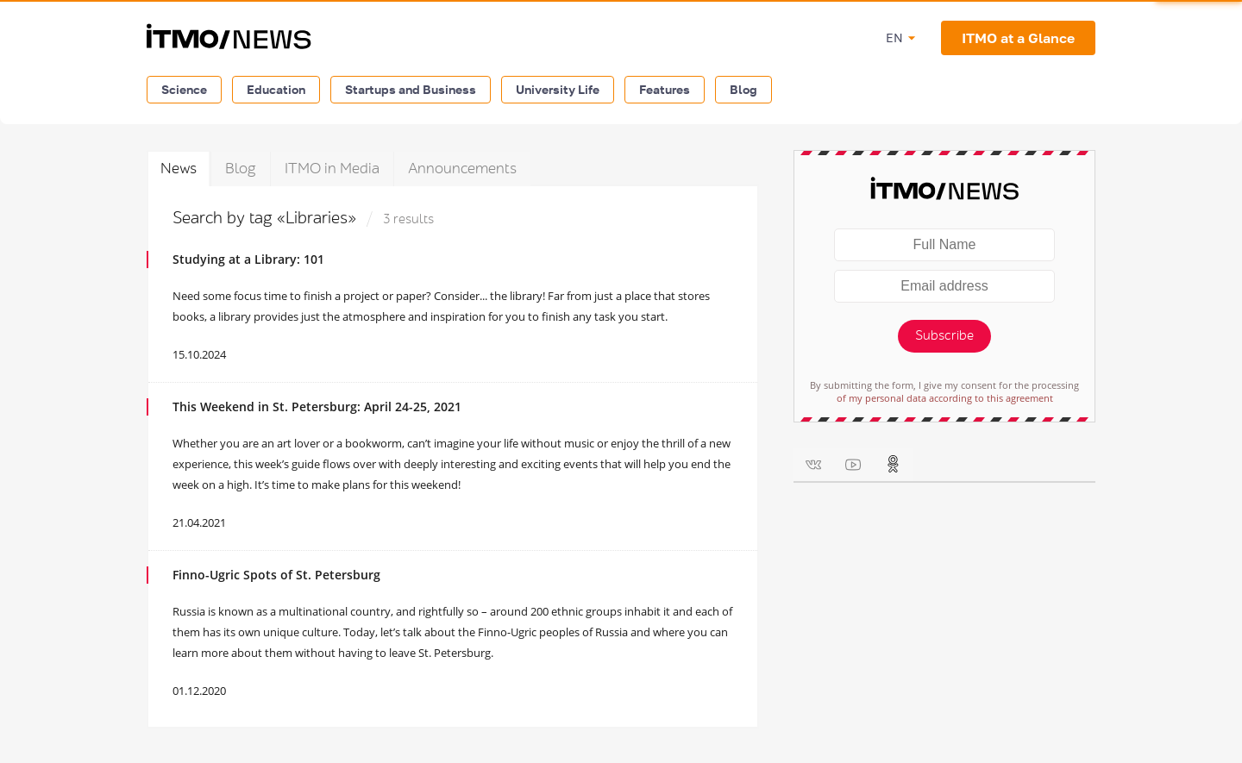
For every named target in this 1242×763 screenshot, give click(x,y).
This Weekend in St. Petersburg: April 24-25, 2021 (316, 406)
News (178, 168)
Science (184, 89)
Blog (743, 89)
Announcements (462, 168)
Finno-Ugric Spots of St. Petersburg (276, 574)
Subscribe (944, 336)
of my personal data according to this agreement (945, 397)
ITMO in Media (332, 168)
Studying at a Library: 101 (248, 259)
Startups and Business (410, 89)
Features (664, 89)
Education (276, 89)
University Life (557, 89)
